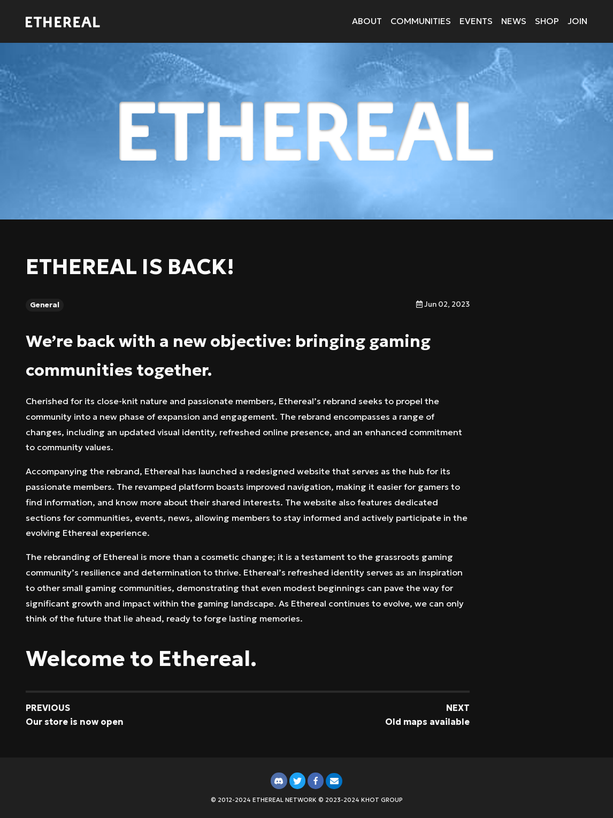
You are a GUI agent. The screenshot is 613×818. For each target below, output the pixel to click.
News (513, 21)
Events (476, 21)
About (367, 21)
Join (577, 21)
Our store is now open (75, 721)
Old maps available (427, 721)
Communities (420, 21)
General (44, 304)
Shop (547, 21)
